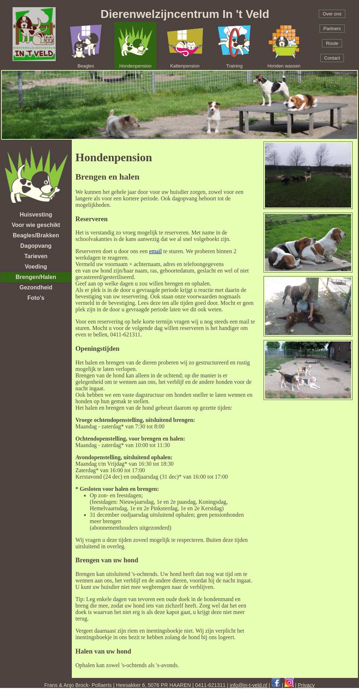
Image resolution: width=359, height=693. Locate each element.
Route (332, 43)
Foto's (35, 298)
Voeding (36, 267)
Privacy (306, 685)
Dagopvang (35, 246)
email (155, 251)
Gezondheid (35, 287)
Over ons (332, 14)
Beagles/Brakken (36, 235)
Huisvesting (36, 214)
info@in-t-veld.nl (248, 685)
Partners (332, 28)
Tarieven (36, 256)
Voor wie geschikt (36, 225)
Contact (332, 58)
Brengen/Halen (36, 277)
